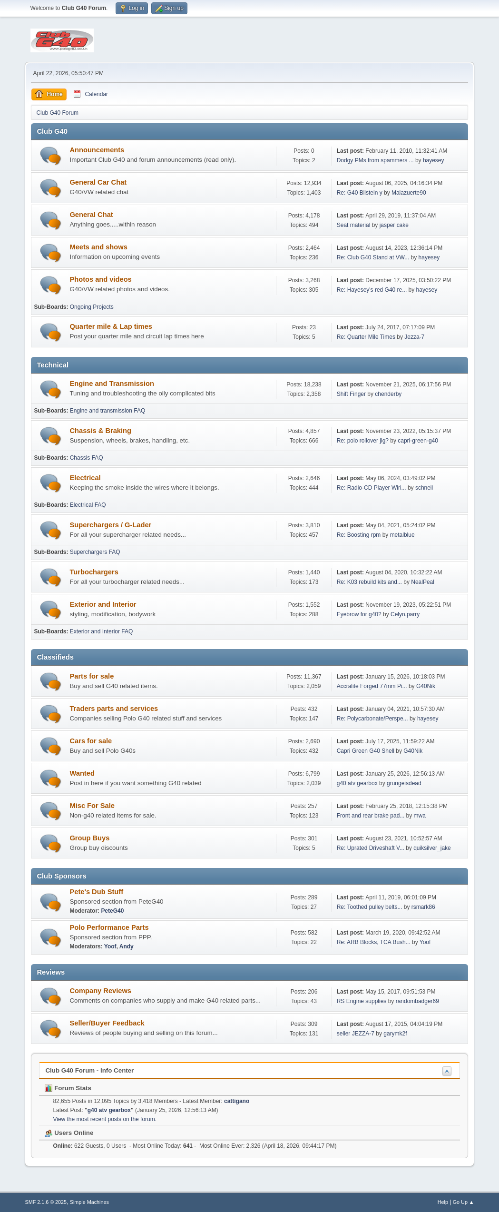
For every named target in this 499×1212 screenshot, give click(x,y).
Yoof (110, 946)
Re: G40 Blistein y (359, 192)
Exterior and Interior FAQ (101, 631)
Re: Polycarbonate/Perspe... (372, 718)
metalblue (402, 535)
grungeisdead (404, 783)
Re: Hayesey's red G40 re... (372, 289)
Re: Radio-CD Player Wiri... (371, 487)
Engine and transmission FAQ (108, 410)
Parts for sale (91, 676)
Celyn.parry (405, 614)
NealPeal (422, 582)
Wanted (81, 773)
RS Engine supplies (362, 1001)
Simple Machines (89, 1202)
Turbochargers (93, 572)
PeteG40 (112, 910)
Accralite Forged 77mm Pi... (372, 686)
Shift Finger (351, 394)
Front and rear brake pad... (371, 815)
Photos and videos (100, 279)
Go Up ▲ (463, 1202)
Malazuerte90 (408, 192)
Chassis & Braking (100, 430)
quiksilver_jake (432, 848)
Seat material (354, 225)
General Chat (91, 214)
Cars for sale (90, 741)
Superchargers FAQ (95, 552)
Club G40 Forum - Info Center (89, 1070)
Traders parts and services (113, 708)
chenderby (388, 394)
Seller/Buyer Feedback (106, 1023)
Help (443, 1202)
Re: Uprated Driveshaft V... (370, 848)
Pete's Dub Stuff (96, 892)
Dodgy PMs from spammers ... (375, 160)
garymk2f (395, 1033)
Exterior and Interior (102, 604)
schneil (424, 487)
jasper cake (394, 225)
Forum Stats (68, 1088)
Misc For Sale (92, 805)
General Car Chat (98, 182)
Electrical (84, 478)
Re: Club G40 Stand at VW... (373, 257)
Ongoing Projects (92, 307)
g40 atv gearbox (357, 783)
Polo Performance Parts (108, 927)
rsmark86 (423, 907)
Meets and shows (98, 247)
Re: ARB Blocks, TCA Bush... (374, 942)
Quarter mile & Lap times (110, 326)
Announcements (96, 150)
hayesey (433, 160)
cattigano (236, 1101)
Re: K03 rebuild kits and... (369, 582)
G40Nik (425, 686)
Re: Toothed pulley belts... (369, 907)
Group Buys (89, 838)
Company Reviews (100, 991)
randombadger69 (417, 1001)
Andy (126, 946)
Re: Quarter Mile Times (366, 337)
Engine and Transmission (111, 383)
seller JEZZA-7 (355, 1033)
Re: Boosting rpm (359, 535)
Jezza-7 (414, 337)
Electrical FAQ (88, 505)
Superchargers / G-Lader (110, 525)
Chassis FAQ (86, 457)
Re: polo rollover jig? (363, 440)
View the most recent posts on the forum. (105, 1119)
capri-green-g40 (418, 440)
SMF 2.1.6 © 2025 (46, 1202)
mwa (420, 815)
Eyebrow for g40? (359, 614)
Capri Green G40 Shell (366, 751)
